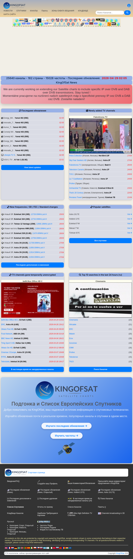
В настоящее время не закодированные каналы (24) (80, 500)
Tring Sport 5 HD (8, 343)
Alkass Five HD (7, 329)
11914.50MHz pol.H (37, 252)
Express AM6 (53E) (26, 228)
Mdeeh (72, 334)
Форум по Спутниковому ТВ (51, 530)
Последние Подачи (48, 528)
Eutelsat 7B (110, 197)
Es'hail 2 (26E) (25, 320)
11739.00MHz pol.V (37, 243)
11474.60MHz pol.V (40, 233)
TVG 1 (71, 174)
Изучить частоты (66, 435)
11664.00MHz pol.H (43, 228)
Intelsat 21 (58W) (21, 338)
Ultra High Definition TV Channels (80, 514)
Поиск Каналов (100, 369)
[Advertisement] (66, 52)
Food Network (6, 334)
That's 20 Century (76, 193)
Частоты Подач (46, 525)
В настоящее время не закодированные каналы (32, 369)
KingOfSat (120, 553)
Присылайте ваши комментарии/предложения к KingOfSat (111, 482)
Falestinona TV (75, 165)
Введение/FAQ (13, 481)
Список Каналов (74, 507)
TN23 (71, 362)
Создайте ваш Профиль (47, 482)
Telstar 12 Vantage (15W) (24, 224)
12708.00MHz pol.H (39, 238)
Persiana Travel (75, 197)
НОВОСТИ (8, 11)
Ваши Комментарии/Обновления (81, 482)
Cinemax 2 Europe (8, 352)
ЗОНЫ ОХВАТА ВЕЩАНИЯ (63, 11)
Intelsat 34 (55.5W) (18, 362)
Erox (71, 338)
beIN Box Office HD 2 (9, 320)
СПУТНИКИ (21, 11)
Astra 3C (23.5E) (24, 352)
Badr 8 (107, 165)
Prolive (72, 183)
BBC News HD (7, 338)
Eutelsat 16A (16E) (22, 214)
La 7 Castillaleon (76, 179)
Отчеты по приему (45, 507)
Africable (72, 324)
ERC (3, 324)
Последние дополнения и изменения (32, 265)
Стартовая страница (25, 473)
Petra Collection (75, 156)
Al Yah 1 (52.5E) (20, 160)
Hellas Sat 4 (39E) (23, 343)
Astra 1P (105, 170)
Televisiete (5, 362)
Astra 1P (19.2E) (21, 248)
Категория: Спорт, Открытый (21, 525)
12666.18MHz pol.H (44, 224)
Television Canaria (76, 170)
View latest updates (32, 167)
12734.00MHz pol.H (39, 219)
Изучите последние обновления (66, 426)
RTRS (3, 357)
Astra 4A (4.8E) (12, 324)
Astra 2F (106, 160)
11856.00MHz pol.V (37, 248)
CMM (71, 348)
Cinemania (73, 320)
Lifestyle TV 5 (9, 155)
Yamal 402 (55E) (21, 118)
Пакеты (45, 11)
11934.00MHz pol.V (37, 257)
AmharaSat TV (75, 188)
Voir (129, 214)
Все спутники (101, 241)
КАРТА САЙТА (10, 14)
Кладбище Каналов (15, 513)
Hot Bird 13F (104, 156)
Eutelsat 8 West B (105, 188)
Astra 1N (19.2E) (21, 243)
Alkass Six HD (7, 348)
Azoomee (73, 343)
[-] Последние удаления (47, 499)
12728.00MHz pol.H (39, 214)
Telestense (73, 357)
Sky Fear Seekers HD (78, 160)
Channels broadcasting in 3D (111, 513)
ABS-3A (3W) (18, 334)
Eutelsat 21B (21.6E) (22, 233)
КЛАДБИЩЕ (83, 11)
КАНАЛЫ (34, 11)
